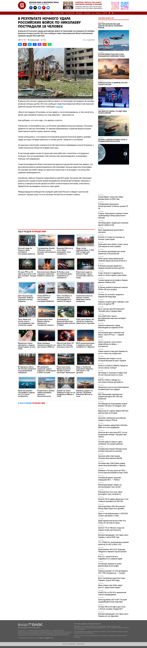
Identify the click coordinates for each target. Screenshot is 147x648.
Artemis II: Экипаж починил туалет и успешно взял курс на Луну (112, 141)
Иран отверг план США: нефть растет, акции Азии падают (110, 586)
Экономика (47, 13)
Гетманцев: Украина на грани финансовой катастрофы (109, 565)
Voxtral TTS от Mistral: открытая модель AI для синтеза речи (111, 529)
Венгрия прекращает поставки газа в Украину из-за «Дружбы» (113, 615)
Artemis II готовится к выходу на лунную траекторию (111, 238)
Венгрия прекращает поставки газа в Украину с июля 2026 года (113, 536)
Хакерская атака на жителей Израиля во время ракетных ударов (113, 388)
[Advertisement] (56, 211)
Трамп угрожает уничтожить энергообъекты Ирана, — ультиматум (110, 344)
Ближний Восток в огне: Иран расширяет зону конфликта (110, 493)
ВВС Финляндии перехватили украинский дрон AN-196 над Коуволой (110, 396)
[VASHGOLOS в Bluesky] (48, 7)
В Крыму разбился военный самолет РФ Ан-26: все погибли (113, 288)
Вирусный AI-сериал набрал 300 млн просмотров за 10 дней (113, 412)
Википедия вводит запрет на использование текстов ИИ (110, 486)
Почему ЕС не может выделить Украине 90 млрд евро (111, 295)
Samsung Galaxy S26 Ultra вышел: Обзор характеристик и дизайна (111, 507)
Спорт (104, 13)
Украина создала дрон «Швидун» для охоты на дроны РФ (113, 303)
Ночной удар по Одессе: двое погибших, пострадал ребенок (110, 443)
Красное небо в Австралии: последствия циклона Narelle (110, 457)
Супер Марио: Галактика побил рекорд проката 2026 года (110, 198)
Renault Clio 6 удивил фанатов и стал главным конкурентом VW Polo (113, 500)
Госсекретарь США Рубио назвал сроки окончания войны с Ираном (111, 464)
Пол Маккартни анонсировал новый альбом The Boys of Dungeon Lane (112, 405)
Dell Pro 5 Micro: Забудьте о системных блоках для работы (110, 381)
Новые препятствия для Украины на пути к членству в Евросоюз (112, 352)
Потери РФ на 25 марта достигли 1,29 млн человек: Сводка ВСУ (111, 608)
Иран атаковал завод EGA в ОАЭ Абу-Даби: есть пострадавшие (113, 426)
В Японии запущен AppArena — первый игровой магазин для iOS (111, 267)
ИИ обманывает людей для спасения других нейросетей (113, 224)
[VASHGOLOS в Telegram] (39, 7)
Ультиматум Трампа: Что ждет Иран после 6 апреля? (112, 112)
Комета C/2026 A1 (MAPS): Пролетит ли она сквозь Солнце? (113, 366)
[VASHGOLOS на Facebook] (31, 7)
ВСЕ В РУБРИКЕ (32, 403)
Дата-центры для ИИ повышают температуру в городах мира (111, 310)
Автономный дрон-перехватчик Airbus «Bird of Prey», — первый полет (111, 334)
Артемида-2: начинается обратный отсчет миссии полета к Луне (112, 374)
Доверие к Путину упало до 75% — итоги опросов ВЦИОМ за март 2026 (113, 471)
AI (93, 13)
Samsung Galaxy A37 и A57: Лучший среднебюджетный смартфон (112, 600)
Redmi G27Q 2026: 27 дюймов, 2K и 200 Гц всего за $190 (112, 84)
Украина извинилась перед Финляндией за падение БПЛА (110, 326)
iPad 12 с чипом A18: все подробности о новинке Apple (110, 557)
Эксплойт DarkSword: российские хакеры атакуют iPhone (112, 419)
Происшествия (58, 13)
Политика (37, 13)
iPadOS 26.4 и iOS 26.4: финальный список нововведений (112, 593)
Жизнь (98, 13)
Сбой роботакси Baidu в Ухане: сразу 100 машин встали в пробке (113, 245)
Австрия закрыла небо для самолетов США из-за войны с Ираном (110, 26)
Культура (87, 13)
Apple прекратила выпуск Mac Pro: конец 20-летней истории (112, 522)
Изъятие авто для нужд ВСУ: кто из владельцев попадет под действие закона (112, 434)
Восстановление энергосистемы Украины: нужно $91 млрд (111, 579)
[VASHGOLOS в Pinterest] (44, 7)
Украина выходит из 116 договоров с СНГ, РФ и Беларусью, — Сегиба (113, 572)
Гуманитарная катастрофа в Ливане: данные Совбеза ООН (113, 281)
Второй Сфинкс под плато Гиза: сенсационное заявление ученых (111, 55)
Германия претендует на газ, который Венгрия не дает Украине (112, 359)
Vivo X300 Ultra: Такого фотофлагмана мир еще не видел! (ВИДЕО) (112, 318)
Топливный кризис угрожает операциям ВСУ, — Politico (109, 478)
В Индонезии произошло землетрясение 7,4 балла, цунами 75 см (113, 206)
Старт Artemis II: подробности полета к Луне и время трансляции (112, 274)
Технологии (70, 13)
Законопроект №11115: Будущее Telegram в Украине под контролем (112, 550)
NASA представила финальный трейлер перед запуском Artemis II (112, 259)
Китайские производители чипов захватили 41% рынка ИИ (111, 252)
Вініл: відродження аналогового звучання (111, 231)
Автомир (79, 13)
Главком (59, 106)
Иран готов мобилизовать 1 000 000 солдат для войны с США (113, 514)
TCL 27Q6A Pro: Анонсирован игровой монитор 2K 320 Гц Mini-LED (113, 543)
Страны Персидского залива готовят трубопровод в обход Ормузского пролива (113, 215)
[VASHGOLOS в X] (35, 7)
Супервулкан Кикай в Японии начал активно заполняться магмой (112, 450)
